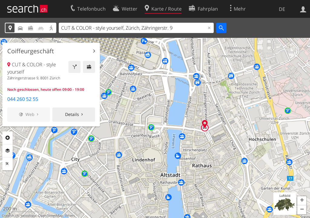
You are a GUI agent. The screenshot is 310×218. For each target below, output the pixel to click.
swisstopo (28, 215)
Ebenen (7, 150)
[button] (301, 200)
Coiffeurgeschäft (30, 51)
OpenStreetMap (50, 215)
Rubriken (7, 137)
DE (282, 9)
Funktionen (7, 163)
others (70, 215)
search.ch (11, 215)
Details (72, 114)
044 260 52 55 (22, 99)
